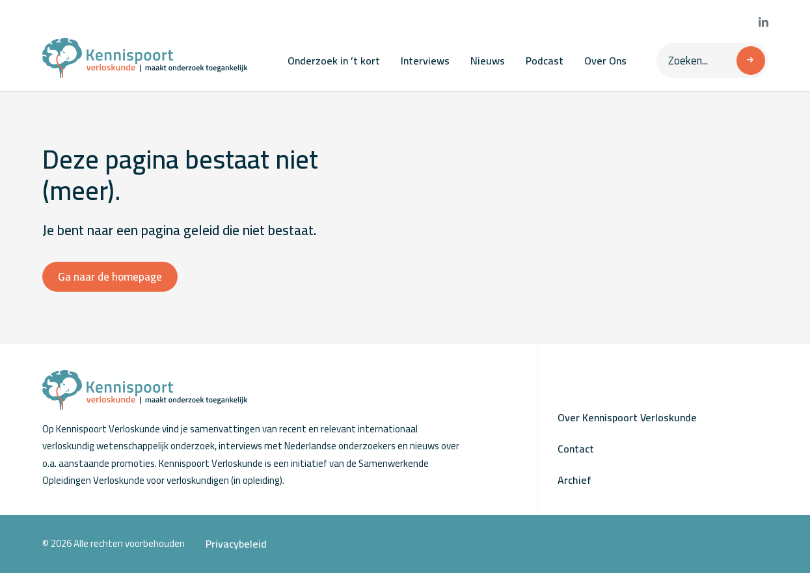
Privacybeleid (236, 544)
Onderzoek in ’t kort (334, 60)
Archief (574, 480)
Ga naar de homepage (110, 276)
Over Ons (605, 60)
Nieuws (487, 60)
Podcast (544, 60)
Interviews (425, 60)
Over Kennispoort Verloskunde (627, 417)
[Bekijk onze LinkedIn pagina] (763, 23)
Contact (576, 449)
